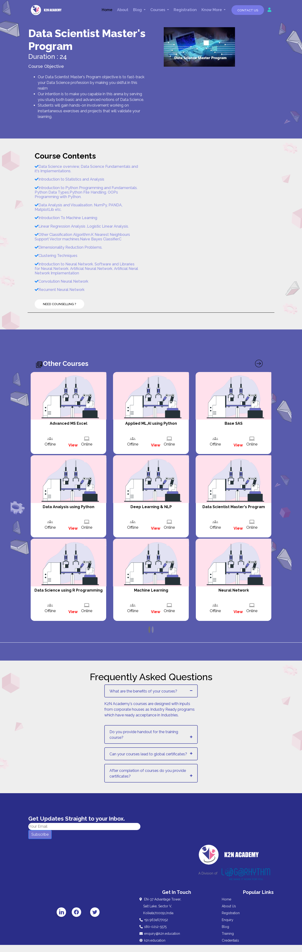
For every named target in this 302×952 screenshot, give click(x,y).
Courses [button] (158, 10)
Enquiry (227, 920)
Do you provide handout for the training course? (143, 735)
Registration (185, 10)
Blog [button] (138, 10)
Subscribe (40, 834)
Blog (225, 927)
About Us (229, 906)
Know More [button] (212, 10)
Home (107, 10)
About (122, 10)
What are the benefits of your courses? (143, 691)
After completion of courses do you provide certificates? (147, 773)
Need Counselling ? (59, 304)
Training (228, 933)
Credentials (230, 940)
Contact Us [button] (247, 10)
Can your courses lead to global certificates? (148, 754)
